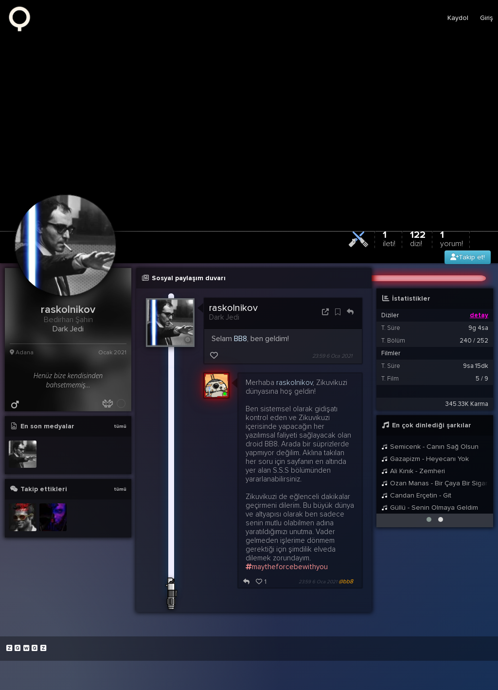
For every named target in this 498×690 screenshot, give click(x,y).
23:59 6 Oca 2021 (332, 356)
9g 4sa (478, 328)
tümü (120, 426)
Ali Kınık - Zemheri (413, 471)
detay (479, 315)
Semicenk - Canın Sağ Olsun (430, 446)
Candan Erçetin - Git (416, 495)
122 (418, 238)
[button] (429, 519)
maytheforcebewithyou (287, 566)
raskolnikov (233, 308)
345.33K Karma (466, 404)
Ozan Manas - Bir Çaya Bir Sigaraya (434, 483)
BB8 (240, 339)
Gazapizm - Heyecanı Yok (425, 459)
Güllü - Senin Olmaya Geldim (429, 507)
